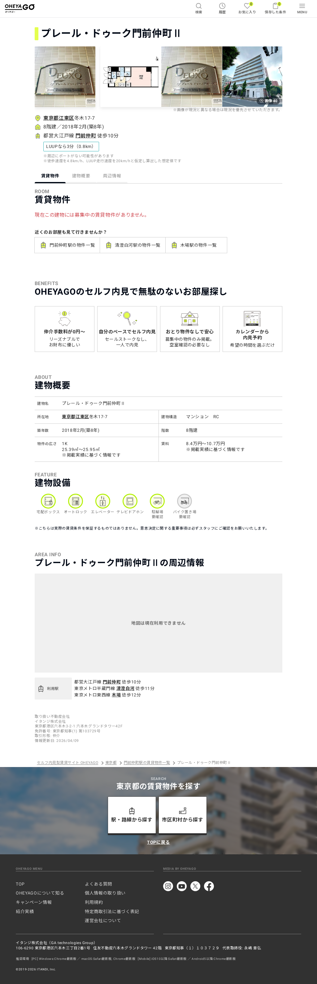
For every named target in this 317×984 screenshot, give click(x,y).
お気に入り (247, 8)
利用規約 (94, 902)
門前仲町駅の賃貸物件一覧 (147, 763)
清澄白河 (125, 688)
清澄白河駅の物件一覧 (132, 245)
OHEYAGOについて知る (40, 893)
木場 (116, 694)
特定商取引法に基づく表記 (112, 911)
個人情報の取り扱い (105, 893)
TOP (20, 884)
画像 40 (268, 100)
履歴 (222, 8)
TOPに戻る (158, 842)
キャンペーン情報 (34, 902)
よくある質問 (98, 884)
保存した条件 (275, 8)
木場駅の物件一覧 (194, 245)
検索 (198, 8)
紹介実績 (25, 911)
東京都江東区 (58, 118)
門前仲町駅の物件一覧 (67, 245)
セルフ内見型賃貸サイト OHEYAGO (67, 763)
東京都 (111, 763)
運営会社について (103, 920)
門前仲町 (86, 136)
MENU (302, 8)
